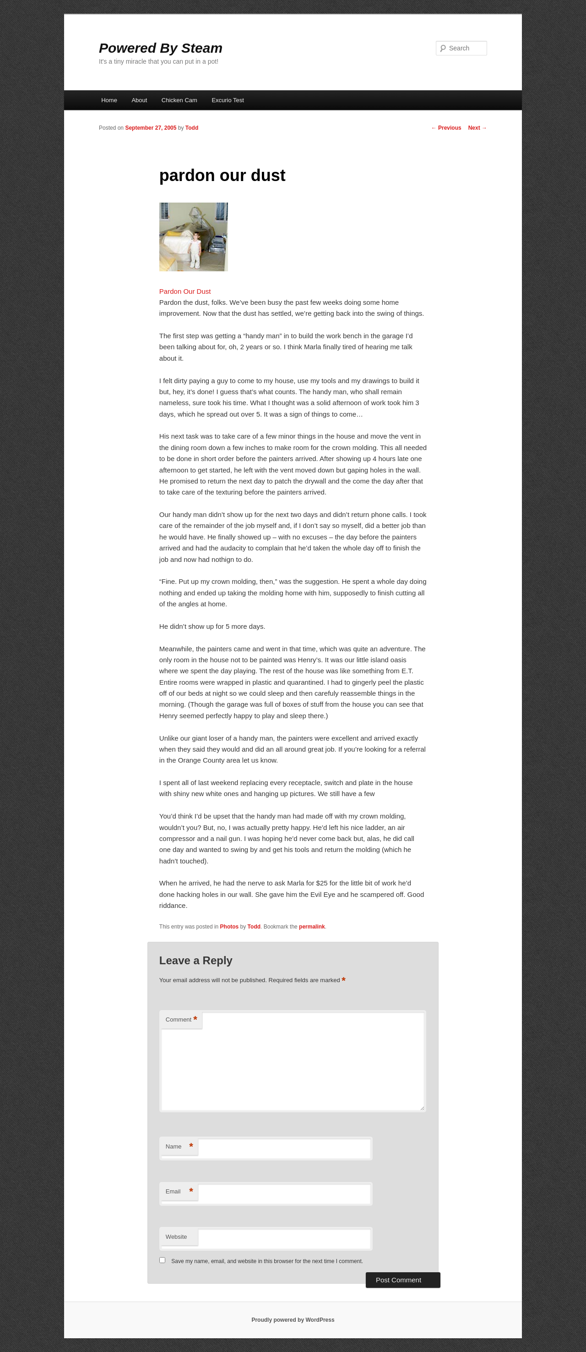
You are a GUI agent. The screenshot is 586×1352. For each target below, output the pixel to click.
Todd (191, 128)
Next (477, 128)
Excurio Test (228, 100)
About (139, 100)
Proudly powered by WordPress (292, 1320)
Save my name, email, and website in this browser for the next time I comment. (267, 1261)
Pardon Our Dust (185, 291)
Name (179, 1147)
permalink (312, 926)
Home (109, 100)
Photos (229, 926)
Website (176, 1236)
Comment (181, 1020)
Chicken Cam (179, 100)
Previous (446, 128)
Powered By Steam (160, 47)
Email (179, 1191)
